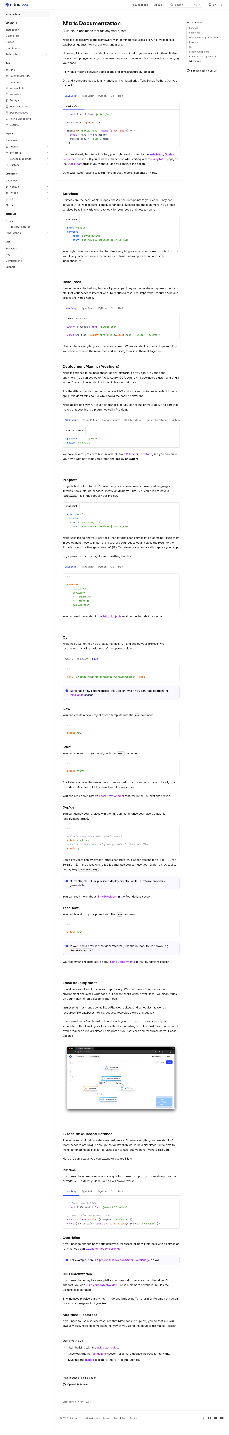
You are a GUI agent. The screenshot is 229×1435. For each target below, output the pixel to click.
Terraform (145, 454)
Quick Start (75, 164)
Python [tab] (102, 97)
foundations (99, 1353)
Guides (157, 4)
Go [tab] (112, 97)
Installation (156, 154)
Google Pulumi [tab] (111, 421)
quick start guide (107, 1347)
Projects (193, 42)
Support (107, 1418)
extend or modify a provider (104, 1248)
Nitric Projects (112, 616)
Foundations (140, 4)
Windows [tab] (82, 660)
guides (89, 1359)
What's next (195, 61)
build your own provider (101, 1285)
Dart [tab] (120, 97)
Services (193, 28)
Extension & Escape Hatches (203, 56)
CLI (190, 47)
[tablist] (121, 96)
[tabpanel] (121, 125)
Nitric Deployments (122, 961)
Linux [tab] (95, 660)
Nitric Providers (107, 896)
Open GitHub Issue (75, 1384)
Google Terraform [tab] (156, 421)
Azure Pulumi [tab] (90, 421)
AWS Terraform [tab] (132, 421)
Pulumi (130, 454)
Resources (69, 159)
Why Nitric (159, 159)
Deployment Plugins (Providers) (205, 37)
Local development (199, 51)
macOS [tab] (69, 660)
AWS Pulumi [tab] (72, 421)
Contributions (93, 1418)
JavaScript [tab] (71, 97)
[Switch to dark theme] (221, 5)
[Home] (17, 5)
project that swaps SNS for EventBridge (124, 1260)
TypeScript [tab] (87, 97)
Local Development (111, 796)
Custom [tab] (175, 421)
